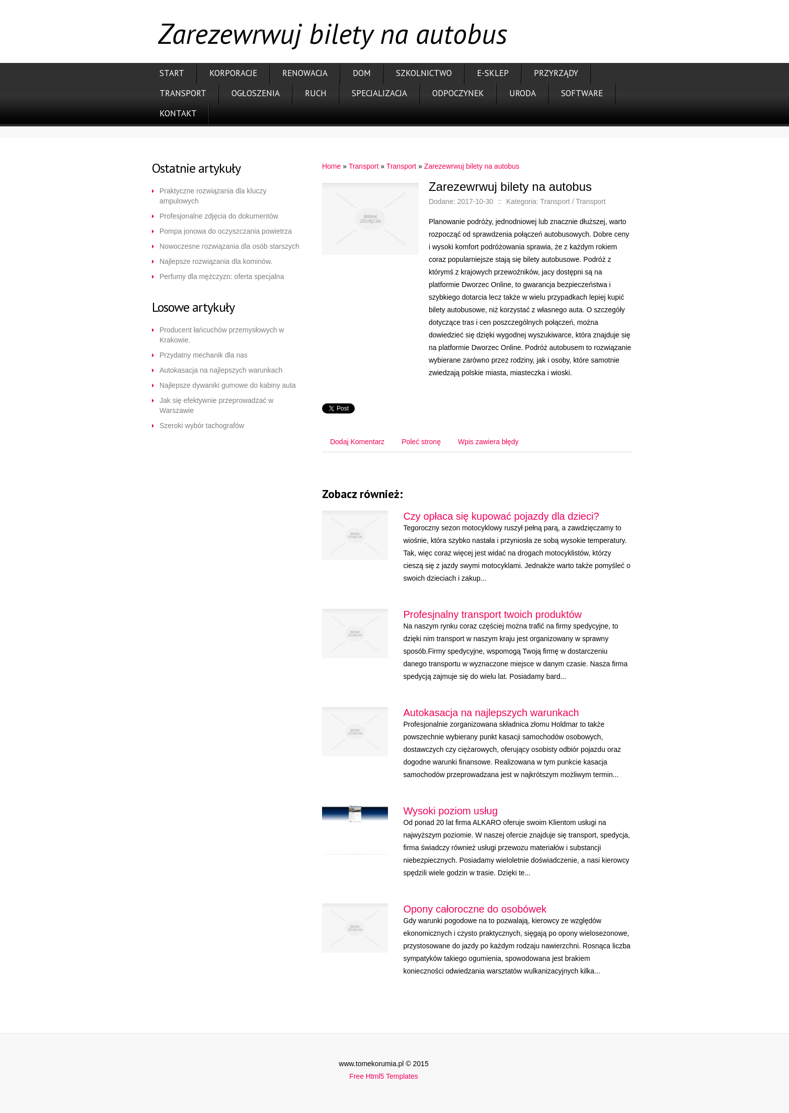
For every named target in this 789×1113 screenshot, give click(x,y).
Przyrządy (556, 73)
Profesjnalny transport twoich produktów (492, 614)
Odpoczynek (458, 93)
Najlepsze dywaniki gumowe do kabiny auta (228, 385)
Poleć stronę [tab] (421, 442)
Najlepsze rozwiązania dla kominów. (216, 261)
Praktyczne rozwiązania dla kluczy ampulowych (213, 196)
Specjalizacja (379, 93)
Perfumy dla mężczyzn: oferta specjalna (222, 276)
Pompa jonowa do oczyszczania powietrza (226, 231)
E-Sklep (493, 73)
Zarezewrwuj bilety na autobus (471, 166)
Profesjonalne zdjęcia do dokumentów (219, 216)
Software (582, 93)
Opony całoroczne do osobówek (474, 909)
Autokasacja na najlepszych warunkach (221, 370)
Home (331, 166)
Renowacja (305, 73)
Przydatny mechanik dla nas (204, 355)
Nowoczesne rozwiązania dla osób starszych (229, 246)
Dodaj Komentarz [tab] (357, 442)
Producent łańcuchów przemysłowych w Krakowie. (222, 335)
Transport (183, 93)
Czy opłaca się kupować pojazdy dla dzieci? (501, 516)
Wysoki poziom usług (450, 810)
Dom (362, 73)
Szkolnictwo (424, 73)
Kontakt (178, 113)
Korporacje (233, 73)
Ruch (316, 93)
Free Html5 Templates (383, 1076)
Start (172, 73)
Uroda (522, 93)
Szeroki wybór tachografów (202, 426)
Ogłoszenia (255, 93)
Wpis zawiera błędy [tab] (488, 442)
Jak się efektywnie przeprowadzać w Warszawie (216, 405)
